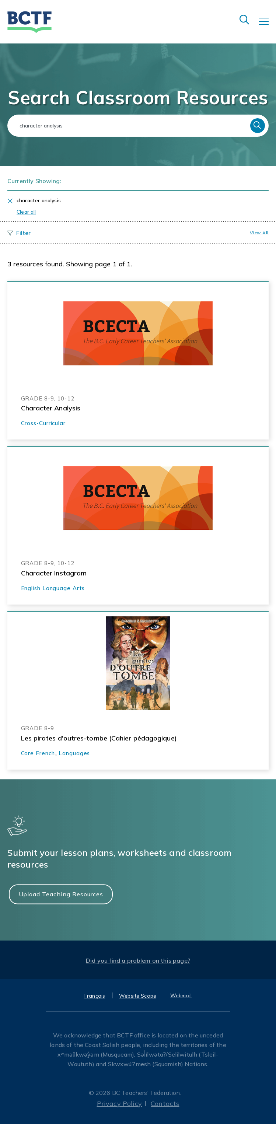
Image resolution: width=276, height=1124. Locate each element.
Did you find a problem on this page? (138, 960)
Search (257, 125)
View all (259, 232)
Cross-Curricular (43, 423)
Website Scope (137, 995)
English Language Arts (53, 588)
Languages (74, 753)
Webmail (181, 995)
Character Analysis (51, 408)
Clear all (26, 212)
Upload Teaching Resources (61, 893)
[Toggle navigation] (267, 26)
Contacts (165, 1103)
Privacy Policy (119, 1103)
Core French (38, 753)
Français (94, 995)
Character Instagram (54, 573)
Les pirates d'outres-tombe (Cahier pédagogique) (99, 738)
